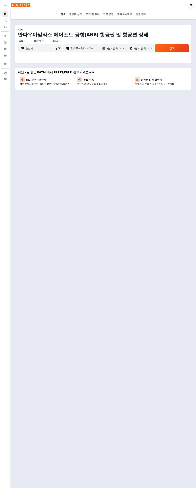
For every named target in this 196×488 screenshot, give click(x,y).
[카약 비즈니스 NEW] (5, 55)
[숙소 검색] (5, 21)
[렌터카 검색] (5, 27)
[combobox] (57, 41)
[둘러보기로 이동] (5, 36)
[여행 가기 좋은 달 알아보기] (5, 49)
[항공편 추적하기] (5, 42)
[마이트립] (5, 64)
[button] (5, 4)
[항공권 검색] (5, 14)
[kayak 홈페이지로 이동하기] (20, 5)
